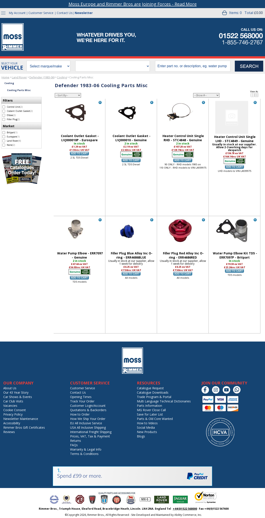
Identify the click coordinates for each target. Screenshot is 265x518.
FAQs (74, 445)
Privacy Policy (13, 414)
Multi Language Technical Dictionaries (164, 401)
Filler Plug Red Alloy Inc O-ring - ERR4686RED (183, 255)
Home (5, 77)
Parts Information (149, 405)
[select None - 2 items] (3, 145)
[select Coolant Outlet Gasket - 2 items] (3, 111)
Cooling (62, 77)
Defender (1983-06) (42, 77)
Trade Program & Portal (154, 397)
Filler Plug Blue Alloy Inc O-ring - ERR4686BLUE (131, 255)
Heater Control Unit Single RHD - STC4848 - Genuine (183, 138)
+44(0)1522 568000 (185, 509)
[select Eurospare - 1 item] (3, 136)
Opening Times (81, 397)
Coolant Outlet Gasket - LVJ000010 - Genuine (131, 138)
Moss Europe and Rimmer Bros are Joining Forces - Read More (133, 4)
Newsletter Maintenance (20, 419)
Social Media (146, 427)
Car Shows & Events (17, 397)
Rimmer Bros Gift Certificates (24, 427)
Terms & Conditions (84, 454)
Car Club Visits (13, 401)
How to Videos (147, 423)
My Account (17, 13)
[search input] (192, 66)
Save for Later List (150, 414)
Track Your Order (82, 401)
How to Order (80, 414)
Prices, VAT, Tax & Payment (90, 436)
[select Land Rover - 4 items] (3, 140)
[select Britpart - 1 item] (3, 132)
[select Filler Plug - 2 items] (3, 119)
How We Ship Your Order (87, 419)
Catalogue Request (150, 388)
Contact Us (64, 13)
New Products (147, 432)
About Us (9, 388)
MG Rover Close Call (151, 410)
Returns (75, 441)
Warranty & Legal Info (85, 449)
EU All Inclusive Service (86, 423)
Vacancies (10, 405)
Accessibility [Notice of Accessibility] (11, 423)
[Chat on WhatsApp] (238, 393)
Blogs (141, 436)
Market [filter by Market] (8, 126)
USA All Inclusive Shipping (88, 427)
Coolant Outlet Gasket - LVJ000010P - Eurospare (80, 138)
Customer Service (40, 13)
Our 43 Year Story (15, 392)
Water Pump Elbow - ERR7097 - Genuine (80, 255)
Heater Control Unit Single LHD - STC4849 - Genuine (235, 139)
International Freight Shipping (90, 432)
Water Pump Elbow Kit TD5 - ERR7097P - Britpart (235, 255)
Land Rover (19, 77)
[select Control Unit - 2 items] (3, 107)
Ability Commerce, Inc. (188, 515)
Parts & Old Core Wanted (155, 419)
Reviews (9, 432)
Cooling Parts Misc (81, 77)
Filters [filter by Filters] (8, 100)
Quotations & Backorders (88, 410)
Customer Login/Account (88, 405)
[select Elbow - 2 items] (3, 115)
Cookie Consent (14, 410)
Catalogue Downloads (152, 392)
